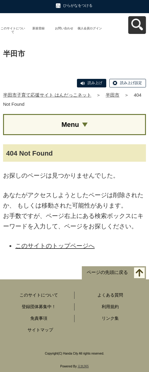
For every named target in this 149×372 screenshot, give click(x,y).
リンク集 (110, 318)
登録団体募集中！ (39, 306)
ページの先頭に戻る (107, 272)
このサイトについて (13, 30)
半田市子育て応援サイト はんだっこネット (47, 95)
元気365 (83, 366)
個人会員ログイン (90, 28)
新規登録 (38, 28)
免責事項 (38, 318)
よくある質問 (110, 295)
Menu (70, 124)
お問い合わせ (64, 28)
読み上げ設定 (131, 83)
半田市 (112, 95)
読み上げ (95, 83)
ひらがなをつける (78, 5)
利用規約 (110, 306)
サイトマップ (40, 329)
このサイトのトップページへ (55, 245)
